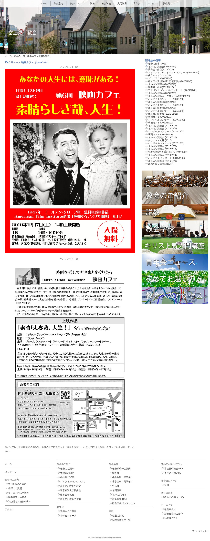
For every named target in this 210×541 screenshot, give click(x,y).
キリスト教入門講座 (18, 492)
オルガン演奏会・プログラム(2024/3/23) (169, 96)
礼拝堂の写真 (67, 477)
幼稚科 (115, 472)
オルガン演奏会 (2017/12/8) (162, 146)
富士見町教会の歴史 (70, 486)
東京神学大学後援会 (70, 490)
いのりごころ (171, 518)
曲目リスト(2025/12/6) (159, 75)
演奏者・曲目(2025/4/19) (161, 87)
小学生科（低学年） (122, 477)
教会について (77, 3)
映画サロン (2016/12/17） (161, 164)
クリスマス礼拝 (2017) (159, 140)
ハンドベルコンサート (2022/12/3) (166, 105)
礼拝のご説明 (15, 488)
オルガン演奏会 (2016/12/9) (162, 161)
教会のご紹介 (67, 468)
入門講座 (122, 3)
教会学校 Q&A (119, 499)
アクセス (151, 3)
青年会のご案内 (68, 511)
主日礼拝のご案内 (17, 484)
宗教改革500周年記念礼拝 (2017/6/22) (167, 152)
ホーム (43, 3)
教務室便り (170, 509)
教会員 (166, 3)
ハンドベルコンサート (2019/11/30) (166, 119)
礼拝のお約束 (119, 494)
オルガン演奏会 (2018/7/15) (162, 137)
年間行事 (116, 490)
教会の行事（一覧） (158, 63)
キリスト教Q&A (172, 472)
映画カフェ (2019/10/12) (160, 122)
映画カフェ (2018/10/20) (160, 134)
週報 (166, 485)
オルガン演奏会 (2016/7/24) (162, 155)
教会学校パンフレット (123, 503)
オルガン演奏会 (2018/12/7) (162, 128)
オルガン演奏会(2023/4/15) (162, 102)
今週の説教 (118, 515)
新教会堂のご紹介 (173, 513)
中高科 (115, 486)
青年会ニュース (68, 515)
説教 (92, 3)
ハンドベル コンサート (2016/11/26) (166, 158)
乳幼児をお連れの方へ (19, 501)
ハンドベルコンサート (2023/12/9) (166, 99)
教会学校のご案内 (121, 468)
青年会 (136, 3)
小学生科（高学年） (122, 481)
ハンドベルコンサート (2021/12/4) (166, 111)
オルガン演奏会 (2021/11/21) (163, 113)
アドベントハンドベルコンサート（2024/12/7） (172, 90)
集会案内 (58, 3)
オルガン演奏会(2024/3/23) (162, 93)
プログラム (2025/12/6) (160, 78)
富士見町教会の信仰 (70, 499)
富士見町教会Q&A (173, 468)
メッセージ (10, 472)
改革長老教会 (67, 494)
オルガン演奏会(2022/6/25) (162, 108)
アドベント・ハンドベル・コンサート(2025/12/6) (173, 72)
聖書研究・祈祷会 (17, 497)
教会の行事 (19, 56)
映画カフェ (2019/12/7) (160, 116)
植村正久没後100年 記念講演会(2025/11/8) (170, 81)
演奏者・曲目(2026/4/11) (161, 69)
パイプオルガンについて (72, 481)
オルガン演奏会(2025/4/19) (162, 84)
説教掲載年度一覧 (121, 520)
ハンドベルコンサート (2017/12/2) (166, 143)
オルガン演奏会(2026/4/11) (162, 66)
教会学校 (106, 3)
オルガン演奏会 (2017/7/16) (162, 149)
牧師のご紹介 (67, 472)
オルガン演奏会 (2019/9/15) (162, 125)
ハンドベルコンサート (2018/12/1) (166, 131)
